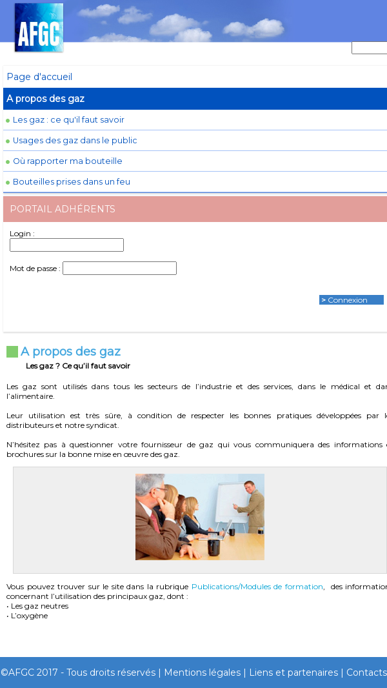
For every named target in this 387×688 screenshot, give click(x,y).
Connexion (348, 300)
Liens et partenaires (293, 672)
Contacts (366, 672)
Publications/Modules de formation (257, 586)
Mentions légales (202, 672)
